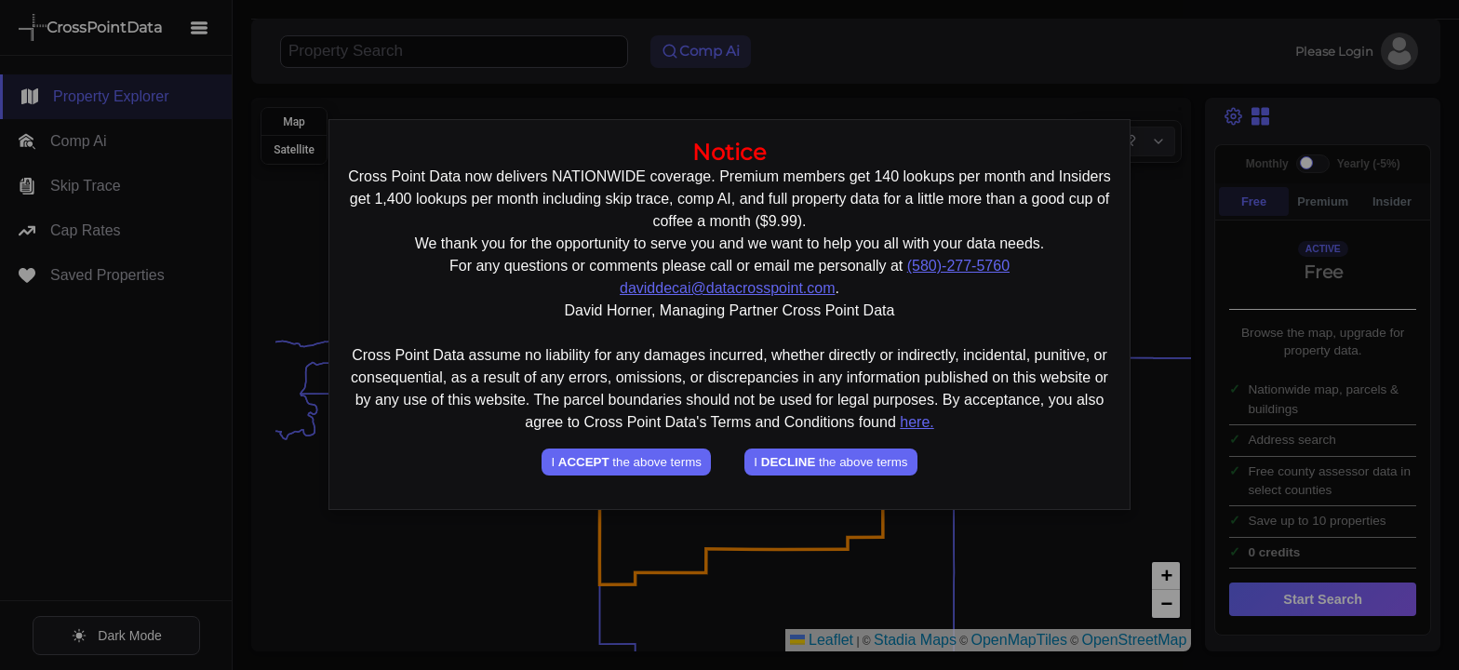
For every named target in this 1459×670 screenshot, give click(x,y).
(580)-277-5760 (958, 266)
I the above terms (626, 462)
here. (916, 422)
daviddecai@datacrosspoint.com (727, 288)
